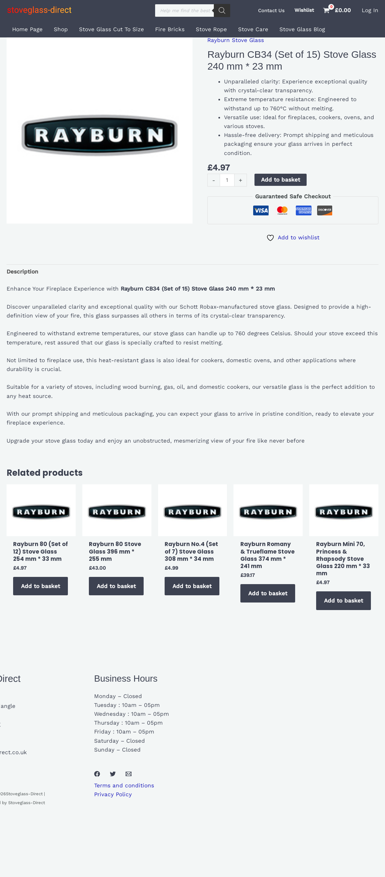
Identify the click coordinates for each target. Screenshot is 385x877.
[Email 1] (129, 774)
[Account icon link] (370, 10)
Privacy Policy (113, 794)
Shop (61, 29)
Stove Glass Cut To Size (111, 29)
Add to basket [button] (40, 586)
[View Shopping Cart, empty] (337, 10)
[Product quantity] (227, 180)
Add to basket (280, 179)
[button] (271, 10)
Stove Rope (211, 29)
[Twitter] (113, 774)
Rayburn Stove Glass (235, 40)
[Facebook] (97, 774)
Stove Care (253, 29)
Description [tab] (22, 271)
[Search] (222, 10)
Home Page (27, 29)
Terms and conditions (124, 785)
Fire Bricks (170, 29)
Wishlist (304, 10)
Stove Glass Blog (302, 29)
